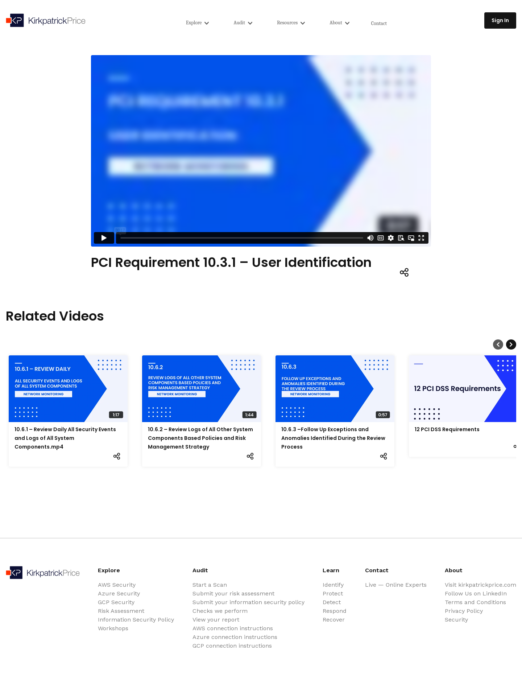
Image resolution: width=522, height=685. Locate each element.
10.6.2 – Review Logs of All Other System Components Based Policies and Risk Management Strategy (200, 438)
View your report (215, 619)
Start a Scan (209, 584)
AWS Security (117, 584)
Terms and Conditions (475, 602)
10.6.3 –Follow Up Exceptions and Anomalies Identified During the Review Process (333, 438)
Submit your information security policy (248, 602)
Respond (335, 610)
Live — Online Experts (396, 584)
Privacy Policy (464, 610)
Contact (379, 23)
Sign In (500, 20)
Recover (334, 619)
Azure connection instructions (234, 637)
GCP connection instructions (232, 645)
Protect (333, 593)
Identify (333, 584)
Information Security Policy (136, 619)
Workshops (113, 628)
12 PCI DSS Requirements (447, 429)
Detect (332, 602)
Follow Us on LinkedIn (476, 593)
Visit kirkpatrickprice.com (480, 584)
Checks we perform (220, 610)
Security (456, 619)
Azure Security (119, 593)
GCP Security (116, 602)
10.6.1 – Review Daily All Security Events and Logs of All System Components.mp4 (65, 438)
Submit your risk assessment (233, 593)
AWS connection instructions (232, 628)
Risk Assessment (121, 610)
